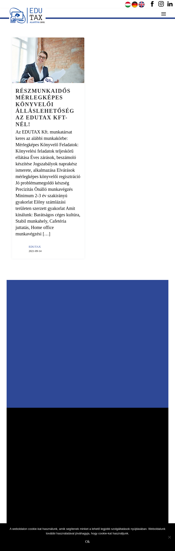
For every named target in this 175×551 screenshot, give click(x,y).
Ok (87, 542)
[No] (169, 537)
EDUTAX (35, 246)
